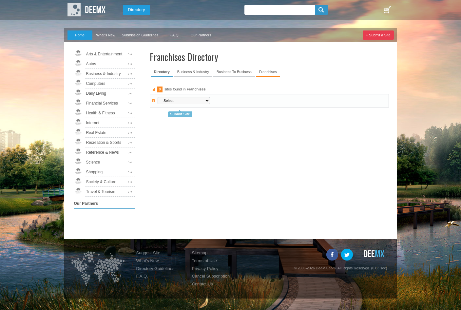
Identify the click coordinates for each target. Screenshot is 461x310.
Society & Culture (101, 182)
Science (93, 162)
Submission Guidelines (140, 35)
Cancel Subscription (211, 276)
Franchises (268, 72)
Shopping (94, 172)
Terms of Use (204, 260)
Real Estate (96, 132)
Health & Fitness (100, 113)
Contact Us (202, 283)
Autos (91, 64)
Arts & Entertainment (104, 54)
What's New (105, 35)
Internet (93, 123)
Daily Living (96, 93)
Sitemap (200, 252)
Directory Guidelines (155, 268)
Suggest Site (148, 252)
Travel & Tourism (100, 191)
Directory (136, 9)
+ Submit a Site (378, 35)
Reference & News (102, 152)
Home (80, 35)
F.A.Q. (174, 35)
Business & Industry (103, 73)
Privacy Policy (205, 268)
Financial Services (102, 103)
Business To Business (234, 72)
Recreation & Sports (103, 142)
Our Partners (201, 35)
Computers (96, 83)
